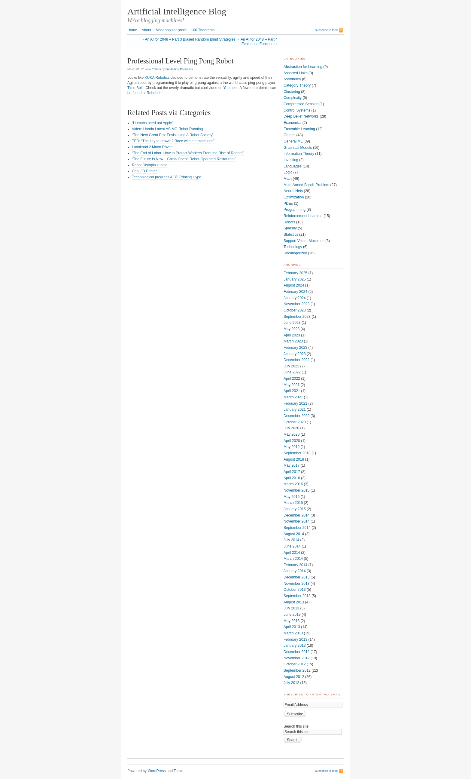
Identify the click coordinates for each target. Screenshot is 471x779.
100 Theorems (202, 30)
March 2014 (293, 559)
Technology (293, 247)
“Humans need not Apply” (152, 123)
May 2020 (291, 434)
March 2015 (293, 503)
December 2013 (297, 577)
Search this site (296, 726)
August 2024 (294, 285)
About (146, 30)
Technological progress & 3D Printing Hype (166, 177)
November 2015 (297, 490)
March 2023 (293, 341)
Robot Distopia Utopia (149, 165)
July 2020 (291, 428)
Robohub (154, 93)
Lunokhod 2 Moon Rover (152, 147)
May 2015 (291, 497)
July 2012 (291, 683)
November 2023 (297, 304)
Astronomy (292, 79)
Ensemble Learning (299, 129)
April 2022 (292, 378)
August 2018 (294, 459)
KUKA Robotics (156, 77)
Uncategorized (295, 253)
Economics (292, 123)
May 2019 (291, 447)
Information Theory (299, 154)
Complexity (293, 98)
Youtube (230, 88)
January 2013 (295, 645)
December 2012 (297, 652)
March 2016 (293, 484)
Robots (156, 69)
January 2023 (295, 354)
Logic (288, 172)
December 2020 (297, 416)
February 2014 (295, 565)
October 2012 (295, 664)
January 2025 (295, 279)
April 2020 (292, 441)
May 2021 (291, 385)
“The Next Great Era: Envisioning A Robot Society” (173, 135)
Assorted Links (296, 73)
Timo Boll (134, 88)
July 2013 (291, 608)
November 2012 (297, 658)
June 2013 (292, 614)
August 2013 (294, 602)
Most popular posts (171, 30)
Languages (293, 166)
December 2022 (297, 360)
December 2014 (297, 515)
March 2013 (293, 633)
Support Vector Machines (304, 241)
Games (289, 135)
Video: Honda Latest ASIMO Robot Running (167, 129)
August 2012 (294, 677)
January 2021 (295, 409)
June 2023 (292, 322)
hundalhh (172, 69)
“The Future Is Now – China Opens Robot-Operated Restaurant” (184, 159)
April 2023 (292, 335)
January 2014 (295, 571)
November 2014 (297, 521)
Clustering (292, 92)
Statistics (291, 234)
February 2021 (295, 403)
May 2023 (291, 329)
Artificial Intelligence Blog (176, 11)
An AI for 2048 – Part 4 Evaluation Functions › (259, 41)
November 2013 (297, 583)
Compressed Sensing (301, 104)
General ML (293, 141)
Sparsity (290, 228)
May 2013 (291, 621)
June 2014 (292, 546)
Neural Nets (293, 191)
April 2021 (292, 391)
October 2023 (295, 310)
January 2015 (295, 509)
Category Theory (297, 85)
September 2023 (297, 316)
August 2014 (294, 534)
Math (288, 178)
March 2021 (293, 397)
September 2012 (297, 670)
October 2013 (295, 589)
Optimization (294, 197)
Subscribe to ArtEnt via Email (312, 694)
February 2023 (295, 347)
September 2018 (297, 453)
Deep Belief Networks (301, 116)
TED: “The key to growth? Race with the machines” (173, 141)
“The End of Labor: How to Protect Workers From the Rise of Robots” (188, 153)
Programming (294, 209)
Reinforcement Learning (303, 216)
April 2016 (292, 478)
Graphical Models (298, 148)
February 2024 (295, 292)
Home (132, 30)
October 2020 (295, 422)
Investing (291, 160)
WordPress (157, 771)
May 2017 (291, 465)
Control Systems (297, 110)
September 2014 (297, 528)
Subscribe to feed (326, 30)
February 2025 (295, 273)
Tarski (178, 771)
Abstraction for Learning (303, 67)
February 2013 (295, 639)
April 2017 (292, 472)
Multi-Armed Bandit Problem (306, 185)
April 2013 (292, 627)
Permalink (186, 69)
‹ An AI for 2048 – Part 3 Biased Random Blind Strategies (189, 39)
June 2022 (292, 372)
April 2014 (292, 553)
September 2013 (297, 596)
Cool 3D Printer (144, 171)
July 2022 (291, 366)
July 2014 (291, 540)
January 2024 (295, 298)
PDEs (288, 203)
